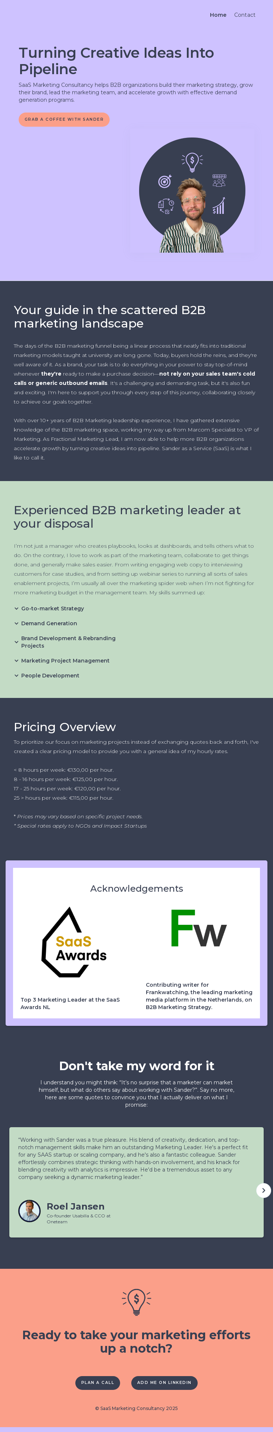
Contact (245, 15)
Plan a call (90, 1386)
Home (218, 15)
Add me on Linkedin (170, 1386)
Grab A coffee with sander (72, 120)
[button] (52, 610)
